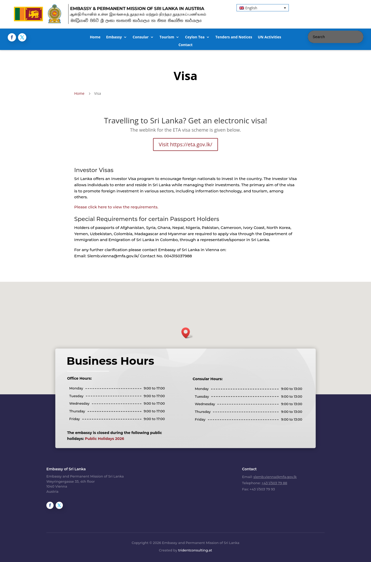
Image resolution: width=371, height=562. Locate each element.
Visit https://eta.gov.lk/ (185, 144)
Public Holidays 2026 (123, 429)
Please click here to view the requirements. (116, 207)
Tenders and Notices (233, 37)
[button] (263, 7)
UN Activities (269, 37)
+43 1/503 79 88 (274, 483)
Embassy (114, 37)
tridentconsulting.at (195, 550)
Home (95, 37)
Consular (141, 37)
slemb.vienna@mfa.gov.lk (275, 477)
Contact (186, 45)
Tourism (166, 37)
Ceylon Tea (195, 37)
